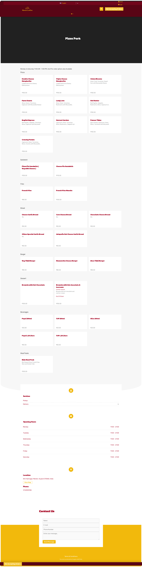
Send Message (49, 542)
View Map (27, 482)
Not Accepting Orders (114, 9)
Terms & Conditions (71, 556)
